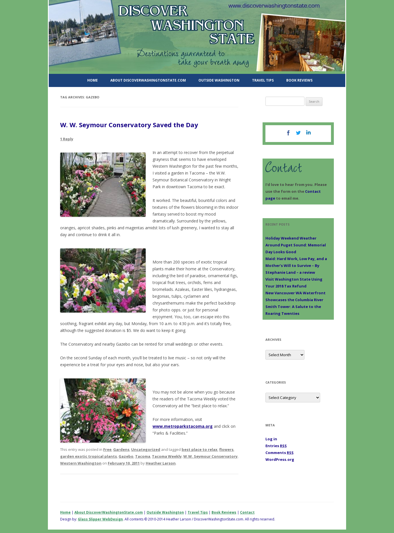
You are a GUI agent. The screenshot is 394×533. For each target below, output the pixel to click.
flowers (226, 449)
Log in (271, 438)
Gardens (121, 449)
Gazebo (126, 456)
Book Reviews (299, 80)
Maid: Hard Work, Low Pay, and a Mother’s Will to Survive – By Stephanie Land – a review (296, 265)
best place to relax (200, 449)
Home (92, 80)
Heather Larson (161, 463)
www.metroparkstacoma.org (183, 426)
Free (107, 449)
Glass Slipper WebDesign (100, 519)
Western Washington (80, 463)
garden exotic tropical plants (88, 456)
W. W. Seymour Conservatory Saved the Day (129, 124)
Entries (276, 445)
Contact (247, 512)
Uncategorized (145, 449)
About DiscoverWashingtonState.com (148, 80)
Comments (279, 452)
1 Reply (66, 138)
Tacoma (142, 456)
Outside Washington (218, 80)
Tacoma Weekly (167, 456)
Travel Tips (263, 80)
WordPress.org (279, 459)
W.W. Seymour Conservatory (210, 456)
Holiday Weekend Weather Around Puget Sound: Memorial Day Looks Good (295, 245)
